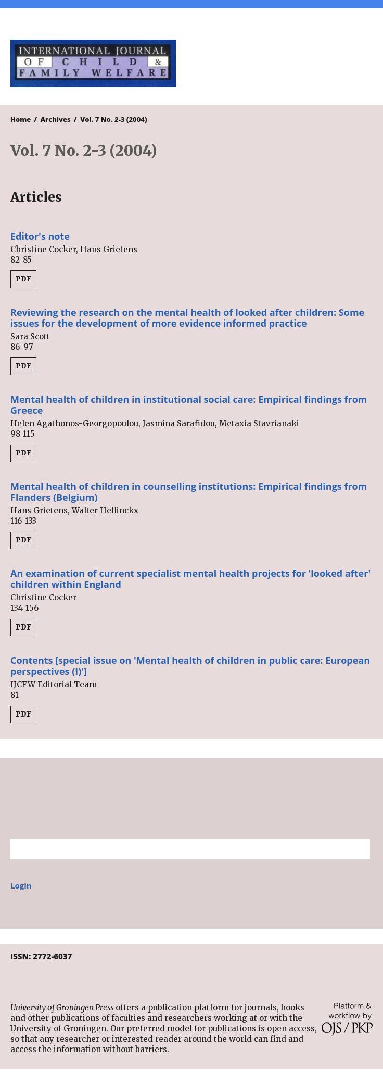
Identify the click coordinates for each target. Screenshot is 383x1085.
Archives (56, 119)
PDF (23, 279)
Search (357, 849)
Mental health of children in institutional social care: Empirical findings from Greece (188, 404)
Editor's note (40, 236)
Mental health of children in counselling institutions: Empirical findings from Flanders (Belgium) (188, 491)
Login (21, 885)
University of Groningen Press (285, 63)
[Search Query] (177, 849)
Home (20, 119)
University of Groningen (191, 798)
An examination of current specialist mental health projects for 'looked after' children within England (190, 578)
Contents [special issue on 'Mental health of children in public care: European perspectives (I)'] (190, 665)
